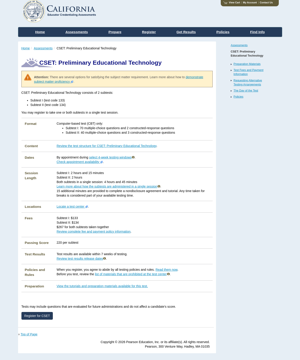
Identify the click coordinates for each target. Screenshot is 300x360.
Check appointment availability (80, 162)
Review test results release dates (81, 258)
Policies (238, 96)
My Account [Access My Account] (250, 2)
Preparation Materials (247, 64)
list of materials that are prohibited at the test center (132, 274)
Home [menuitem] (40, 32)
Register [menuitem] (149, 32)
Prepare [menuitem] (114, 32)
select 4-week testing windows (112, 157)
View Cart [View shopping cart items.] (231, 2)
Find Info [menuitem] (257, 32)
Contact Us (266, 2)
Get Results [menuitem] (186, 32)
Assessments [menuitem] (76, 32)
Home (25, 48)
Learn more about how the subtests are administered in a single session (108, 186)
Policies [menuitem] (223, 32)
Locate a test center (72, 206)
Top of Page (29, 334)
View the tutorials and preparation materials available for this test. (102, 286)
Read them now (166, 269)
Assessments (43, 48)
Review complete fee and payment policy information (94, 231)
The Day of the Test (246, 90)
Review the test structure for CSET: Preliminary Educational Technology (106, 146)
